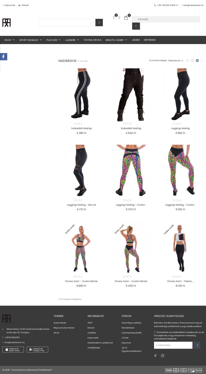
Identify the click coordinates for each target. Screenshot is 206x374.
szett (10, 232)
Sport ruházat (30, 40)
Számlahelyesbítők (132, 332)
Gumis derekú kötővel (19, 156)
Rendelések (128, 327)
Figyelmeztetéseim (132, 351)
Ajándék (72, 40)
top (9, 238)
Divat (10, 40)
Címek (125, 337)
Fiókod (126, 316)
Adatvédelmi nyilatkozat (100, 342)
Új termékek (60, 322)
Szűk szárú (13, 167)
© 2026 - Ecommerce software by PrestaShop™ (27, 369)
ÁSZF (90, 322)
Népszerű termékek (64, 327)
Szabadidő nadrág (81, 128)
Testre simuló (14, 172)
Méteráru (150, 39)
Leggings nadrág (180, 128)
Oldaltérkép (94, 347)
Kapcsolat (8, 5)
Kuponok (126, 342)
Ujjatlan (11, 177)
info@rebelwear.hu (193, 5)
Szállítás (92, 332)
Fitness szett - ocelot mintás (81, 281)
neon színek (14, 208)
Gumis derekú (15, 151)
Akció (56, 332)
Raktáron (12, 110)
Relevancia (174, 60)
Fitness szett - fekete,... (180, 281)
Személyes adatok (131, 322)
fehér (10, 197)
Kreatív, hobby (117, 40)
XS (9, 70)
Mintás (11, 162)
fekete (11, 202)
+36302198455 (12, 337)
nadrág (11, 227)
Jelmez (136, 39)
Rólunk (23, 5)
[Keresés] (166, 19)
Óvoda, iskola (92, 39)
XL (8, 91)
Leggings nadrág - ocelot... (131, 204)
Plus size (54, 40)
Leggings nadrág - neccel (81, 204)
